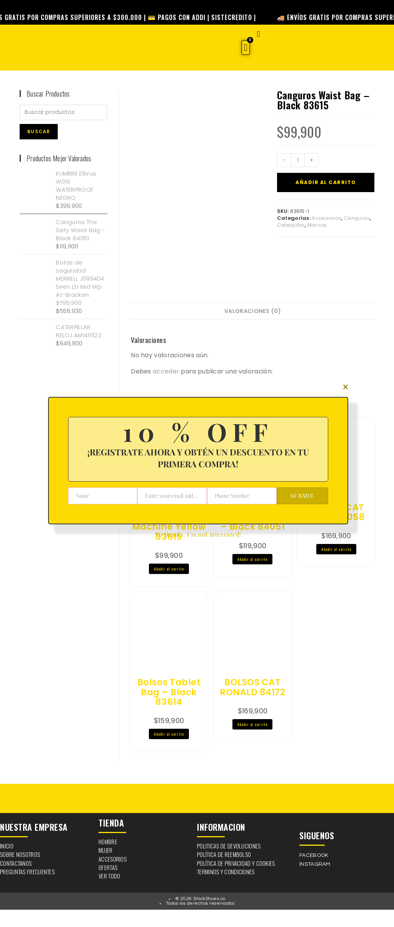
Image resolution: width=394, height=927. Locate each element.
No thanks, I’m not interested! (198, 534)
